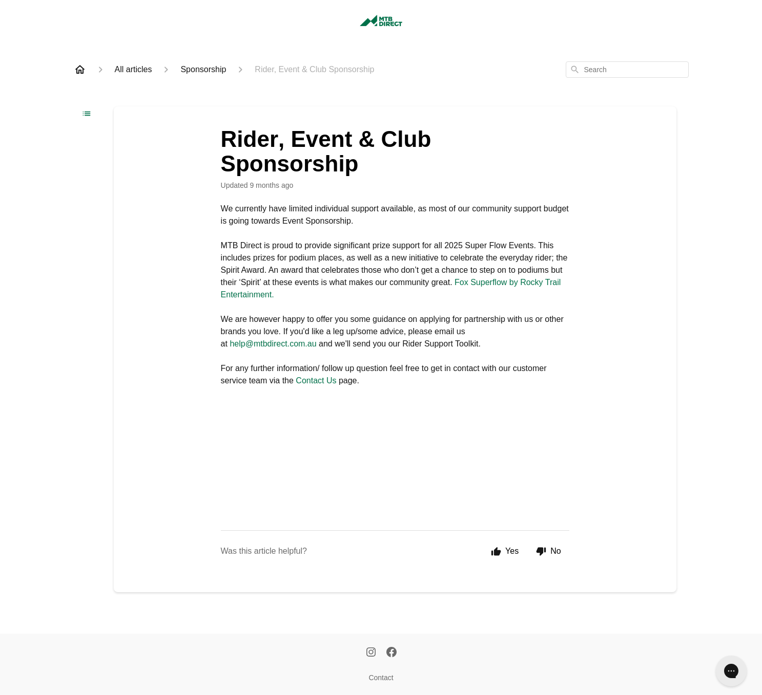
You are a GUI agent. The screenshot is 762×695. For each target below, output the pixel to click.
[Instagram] (371, 653)
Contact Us (316, 380)
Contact (380, 678)
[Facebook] (391, 653)
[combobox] (627, 69)
